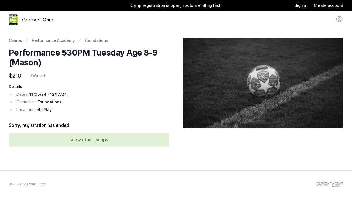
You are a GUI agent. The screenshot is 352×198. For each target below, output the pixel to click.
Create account (328, 5)
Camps (15, 40)
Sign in (301, 5)
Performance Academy (53, 40)
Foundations (96, 40)
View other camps (89, 139)
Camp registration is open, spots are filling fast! (176, 5)
